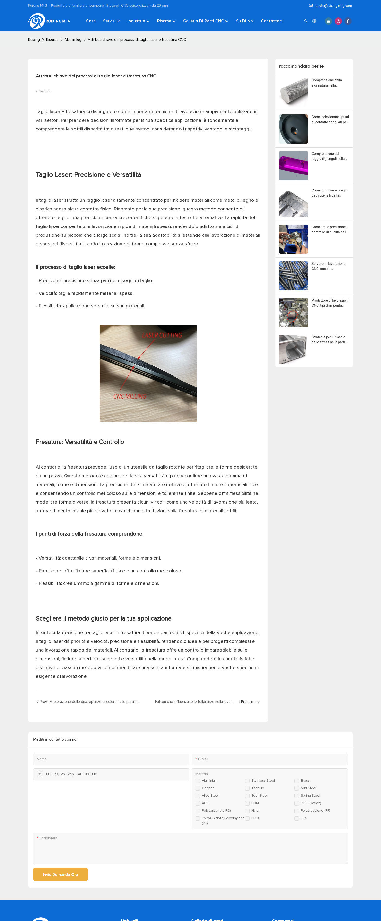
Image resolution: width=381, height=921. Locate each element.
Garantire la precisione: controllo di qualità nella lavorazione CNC (330, 230)
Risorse (52, 40)
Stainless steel (263, 780)
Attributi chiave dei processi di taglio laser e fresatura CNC (137, 40)
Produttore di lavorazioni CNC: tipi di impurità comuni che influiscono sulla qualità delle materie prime (330, 303)
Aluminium (209, 780)
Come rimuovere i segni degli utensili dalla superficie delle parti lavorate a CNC (329, 193)
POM (255, 803)
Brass (305, 780)
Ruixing (34, 40)
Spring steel (310, 795)
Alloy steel (210, 795)
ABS (205, 803)
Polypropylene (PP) (315, 810)
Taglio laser (48, 111)
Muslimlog (73, 40)
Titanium (258, 788)
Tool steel (259, 795)
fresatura (76, 111)
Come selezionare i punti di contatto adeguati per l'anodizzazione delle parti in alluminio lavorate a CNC (330, 120)
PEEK (255, 818)
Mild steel (308, 788)
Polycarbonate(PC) (216, 810)
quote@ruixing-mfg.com (330, 6)
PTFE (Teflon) (311, 803)
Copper (208, 788)
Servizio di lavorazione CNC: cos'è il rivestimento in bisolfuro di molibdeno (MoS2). (330, 266)
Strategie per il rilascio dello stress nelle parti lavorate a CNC (328, 340)
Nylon (255, 810)
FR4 (304, 818)
